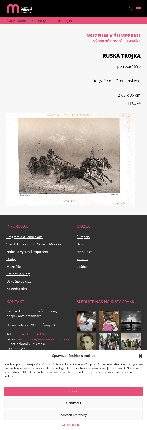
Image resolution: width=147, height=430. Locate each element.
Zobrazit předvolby (73, 415)
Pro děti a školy (18, 274)
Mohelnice (85, 252)
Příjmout (73, 391)
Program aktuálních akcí (24, 237)
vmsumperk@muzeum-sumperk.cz (43, 339)
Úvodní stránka (17, 21)
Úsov (80, 244)
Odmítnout (73, 403)
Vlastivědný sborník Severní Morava (33, 244)
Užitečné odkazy (18, 281)
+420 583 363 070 (34, 334)
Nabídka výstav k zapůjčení (27, 252)
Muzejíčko (14, 266)
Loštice (82, 266)
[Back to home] (19, 8)
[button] (140, 355)
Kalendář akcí (16, 289)
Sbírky (41, 21)
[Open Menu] (138, 8)
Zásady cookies (71, 425)
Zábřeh (82, 259)
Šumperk (83, 237)
